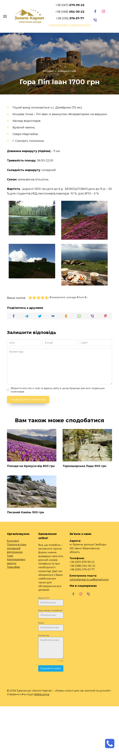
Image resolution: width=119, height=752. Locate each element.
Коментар (43, 635)
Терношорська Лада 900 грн (84, 466)
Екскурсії (13, 540)
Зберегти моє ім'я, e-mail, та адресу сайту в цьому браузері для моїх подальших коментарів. (58, 390)
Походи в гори (16, 544)
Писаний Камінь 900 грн (25, 512)
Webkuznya (41, 694)
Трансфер (13, 566)
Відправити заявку (50, 668)
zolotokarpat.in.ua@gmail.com (89, 579)
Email (41, 622)
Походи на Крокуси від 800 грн (31, 466)
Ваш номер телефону (50, 610)
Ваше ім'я (44, 597)
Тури (10, 555)
